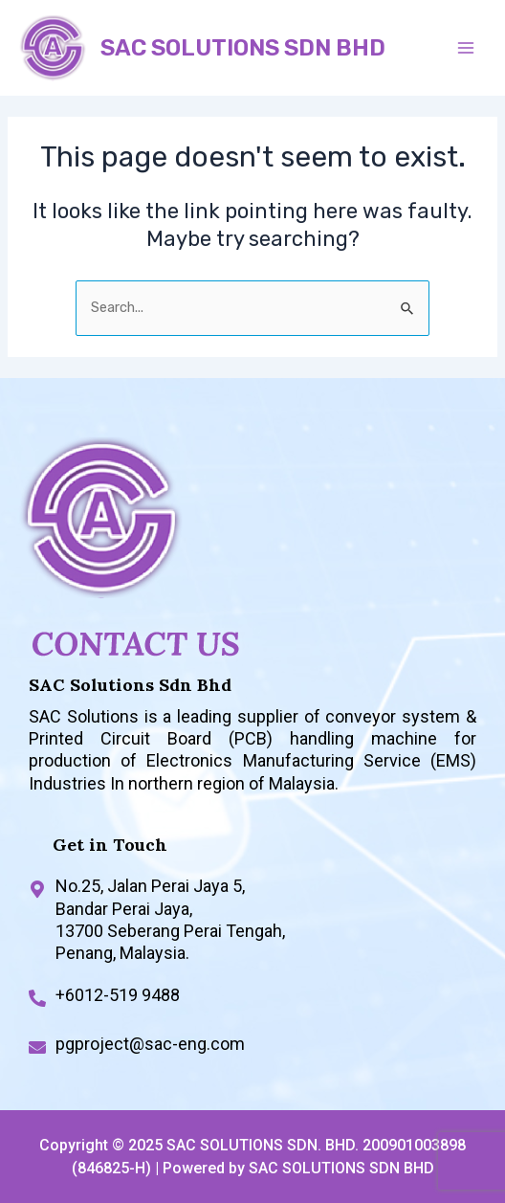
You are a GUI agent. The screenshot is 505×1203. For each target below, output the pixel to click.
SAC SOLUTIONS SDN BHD (242, 47)
